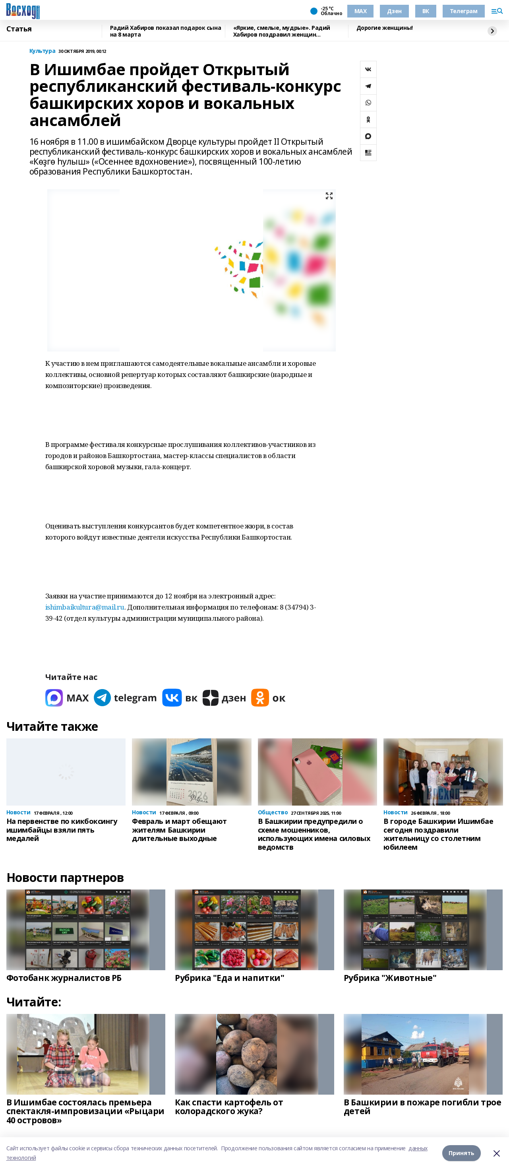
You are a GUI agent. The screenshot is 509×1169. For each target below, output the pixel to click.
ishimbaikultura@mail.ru (84, 607)
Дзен (394, 11)
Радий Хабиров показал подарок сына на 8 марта (165, 31)
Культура (42, 51)
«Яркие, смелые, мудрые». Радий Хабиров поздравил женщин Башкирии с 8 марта (281, 31)
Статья (19, 29)
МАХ (360, 11)
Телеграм (464, 11)
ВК (425, 11)
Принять (461, 1153)
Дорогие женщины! (384, 28)
